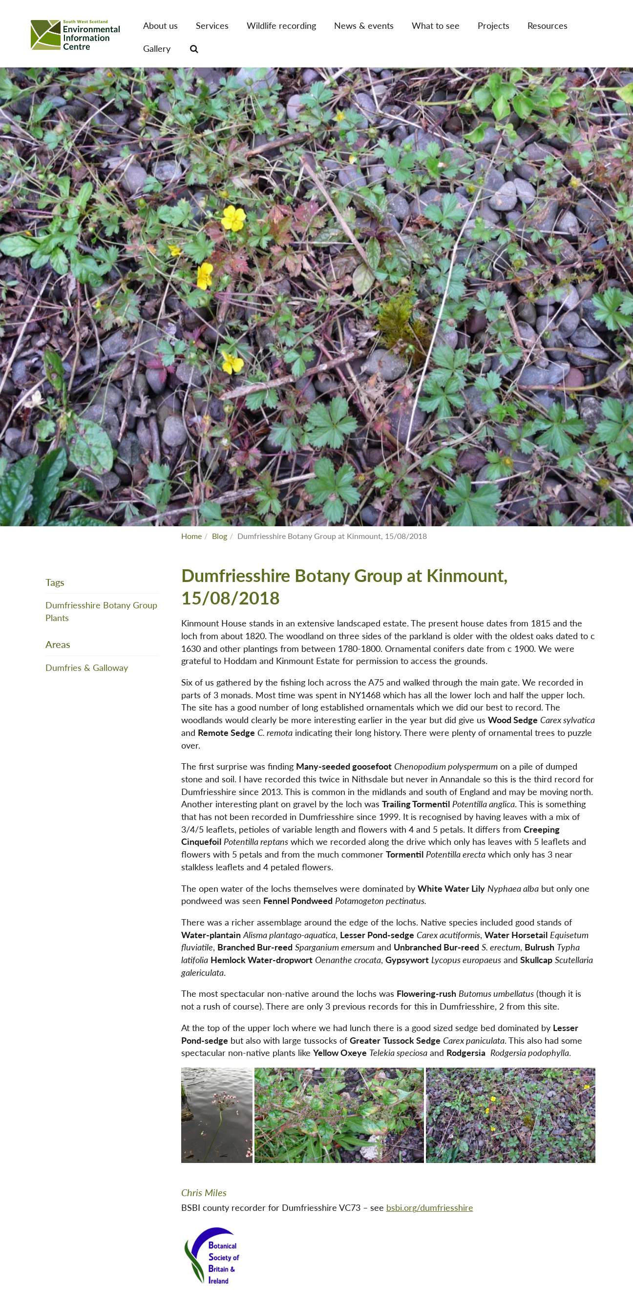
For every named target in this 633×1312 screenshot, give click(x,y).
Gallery (156, 48)
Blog (219, 535)
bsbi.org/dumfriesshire (429, 1207)
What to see (436, 25)
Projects (493, 25)
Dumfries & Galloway (86, 667)
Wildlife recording (281, 25)
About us (160, 25)
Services (212, 25)
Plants (57, 617)
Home (191, 535)
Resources (548, 25)
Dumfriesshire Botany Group (101, 605)
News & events (364, 25)
